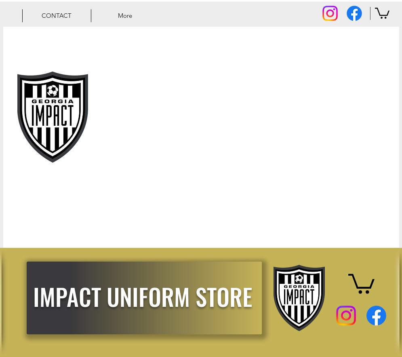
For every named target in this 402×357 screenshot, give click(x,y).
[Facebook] (354, 13)
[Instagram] (330, 13)
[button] (382, 12)
